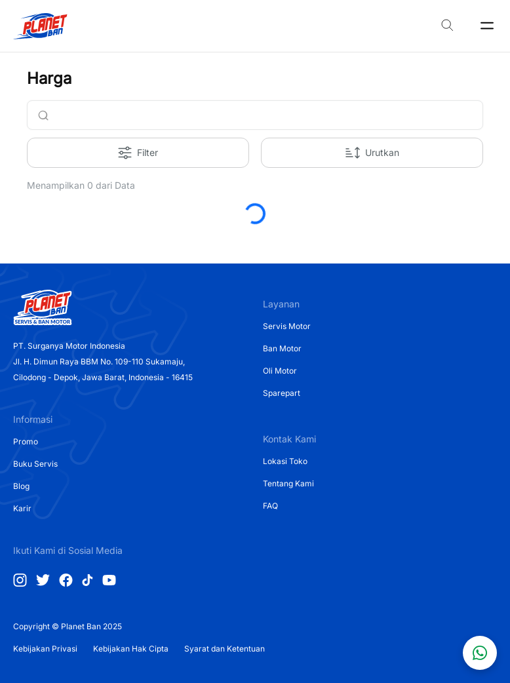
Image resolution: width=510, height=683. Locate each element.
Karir (22, 508)
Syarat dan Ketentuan (224, 649)
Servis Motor (287, 326)
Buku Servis (35, 464)
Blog (21, 486)
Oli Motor (280, 371)
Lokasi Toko (285, 461)
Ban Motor (282, 348)
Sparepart (281, 393)
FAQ (270, 506)
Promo (25, 441)
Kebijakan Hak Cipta (130, 649)
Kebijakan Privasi (45, 649)
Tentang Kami (288, 483)
